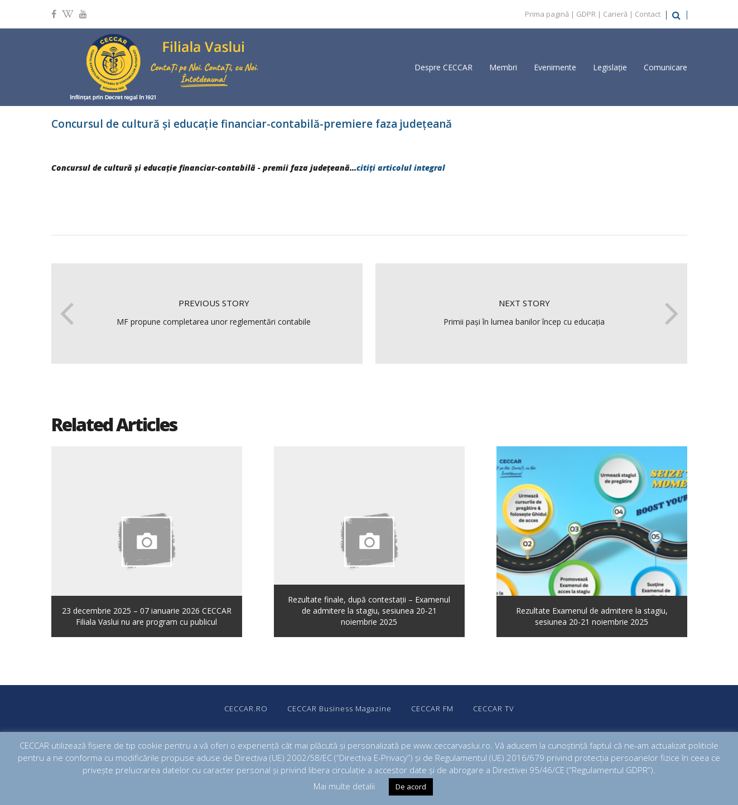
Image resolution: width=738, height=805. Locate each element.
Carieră (615, 14)
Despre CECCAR (443, 67)
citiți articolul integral (401, 167)
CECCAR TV (493, 708)
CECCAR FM (432, 708)
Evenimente (555, 67)
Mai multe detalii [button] (344, 786)
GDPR (586, 14)
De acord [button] (410, 787)
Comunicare (665, 67)
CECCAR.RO (246, 708)
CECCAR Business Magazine (339, 708)
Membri (503, 67)
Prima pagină (547, 14)
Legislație (610, 67)
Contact (647, 14)
